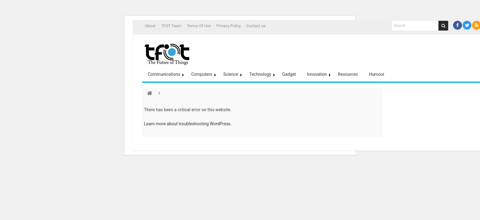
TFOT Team (171, 26)
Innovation (317, 74)
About (150, 26)
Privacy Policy (228, 26)
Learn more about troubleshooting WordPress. (188, 123)
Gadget (289, 74)
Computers (201, 74)
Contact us (256, 26)
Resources (348, 74)
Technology (260, 74)
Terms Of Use (199, 26)
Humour (376, 74)
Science (230, 74)
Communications (164, 74)
